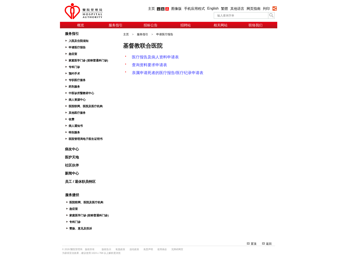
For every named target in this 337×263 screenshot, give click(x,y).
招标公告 (151, 25)
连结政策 (134, 249)
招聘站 (185, 25)
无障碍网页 (177, 249)
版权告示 (106, 249)
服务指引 (116, 25)
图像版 (176, 8)
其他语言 (237, 8)
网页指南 (254, 8)
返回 (267, 243)
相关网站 (220, 25)
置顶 (251, 243)
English (213, 8)
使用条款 (162, 249)
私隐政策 (120, 249)
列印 (266, 8)
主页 (151, 8)
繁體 (224, 8)
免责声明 (148, 249)
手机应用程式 (194, 8)
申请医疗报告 (164, 34)
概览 (80, 25)
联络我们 (255, 25)
